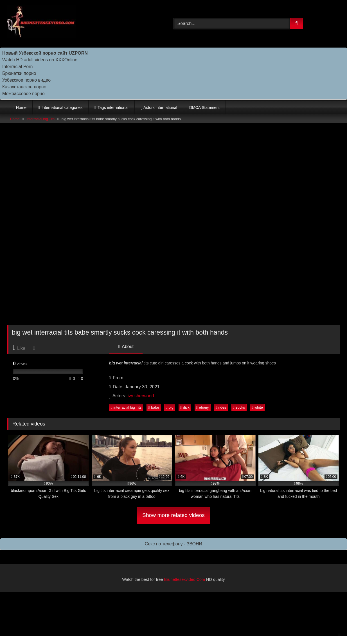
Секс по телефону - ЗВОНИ (173, 543)
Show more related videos (173, 515)
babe (153, 407)
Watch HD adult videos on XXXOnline (39, 59)
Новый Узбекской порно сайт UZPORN (45, 53)
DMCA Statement (204, 107)
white (257, 407)
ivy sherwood (141, 395)
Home (21, 107)
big (170, 407)
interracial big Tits (40, 119)
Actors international (160, 107)
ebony (202, 407)
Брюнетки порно (19, 73)
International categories (62, 107)
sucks (239, 407)
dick (184, 407)
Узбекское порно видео (26, 80)
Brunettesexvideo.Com (184, 579)
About (126, 346)
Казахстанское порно (24, 86)
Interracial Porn (17, 66)
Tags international (113, 107)
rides (221, 407)
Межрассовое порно (23, 93)
